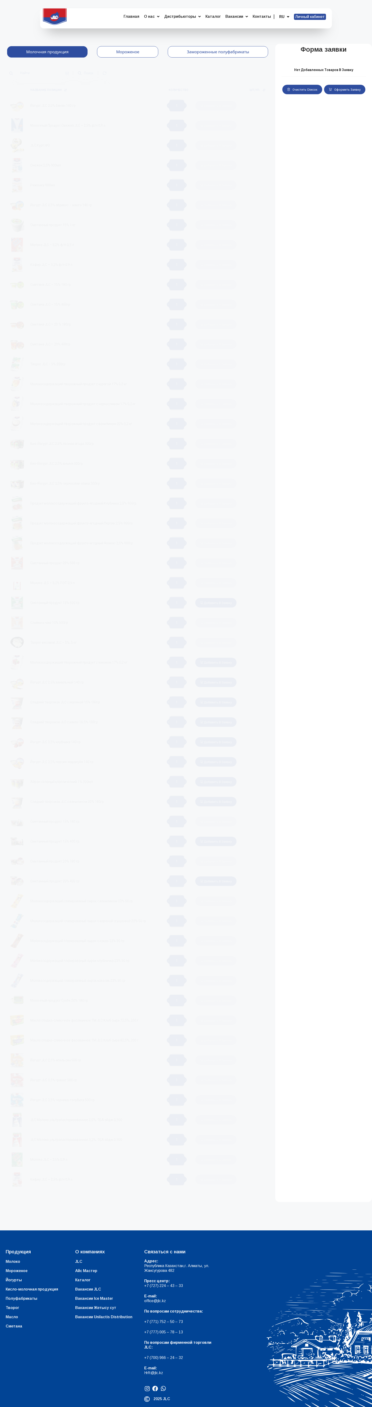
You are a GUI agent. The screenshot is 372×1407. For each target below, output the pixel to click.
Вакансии (236, 16)
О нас (151, 16)
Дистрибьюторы (182, 16)
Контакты (262, 16)
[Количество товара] (177, 105)
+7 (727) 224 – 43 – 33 (163, 1286)
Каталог (213, 16)
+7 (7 (148, 1322)
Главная (131, 16)
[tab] (47, 52)
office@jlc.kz (155, 1301)
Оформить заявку (345, 89)
